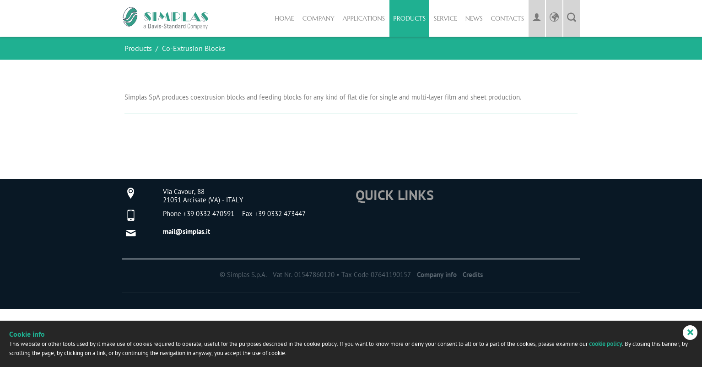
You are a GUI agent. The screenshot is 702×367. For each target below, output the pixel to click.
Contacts (507, 18)
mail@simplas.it (186, 232)
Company (318, 18)
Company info (437, 275)
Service (445, 18)
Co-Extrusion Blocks (193, 48)
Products (409, 18)
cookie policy (605, 344)
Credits (473, 275)
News (474, 18)
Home (284, 18)
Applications (364, 18)
